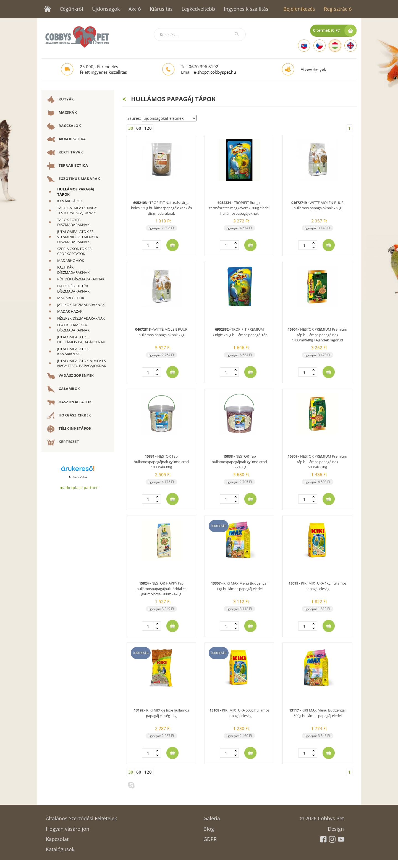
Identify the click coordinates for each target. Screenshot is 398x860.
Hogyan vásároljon (67, 827)
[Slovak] (304, 45)
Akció (135, 9)
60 (138, 128)
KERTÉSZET (63, 442)
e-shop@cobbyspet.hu (215, 72)
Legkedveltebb (198, 9)
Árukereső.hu (78, 477)
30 (130, 128)
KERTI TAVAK (65, 152)
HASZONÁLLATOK (69, 402)
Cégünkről (71, 9)
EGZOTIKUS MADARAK (73, 179)
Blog (208, 827)
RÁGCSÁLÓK (64, 126)
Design (336, 827)
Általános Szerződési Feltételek (81, 816)
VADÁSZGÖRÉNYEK (70, 376)
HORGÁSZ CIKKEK (69, 416)
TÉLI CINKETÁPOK (69, 429)
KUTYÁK (60, 99)
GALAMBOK (63, 389)
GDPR (210, 837)
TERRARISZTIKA (67, 166)
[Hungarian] (335, 45)
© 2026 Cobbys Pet (322, 816)
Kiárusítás (161, 9)
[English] (350, 45)
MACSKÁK (62, 113)
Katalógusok (60, 847)
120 (148, 128)
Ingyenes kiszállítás (246, 9)
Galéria (211, 816)
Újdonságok (106, 9)
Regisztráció (338, 9)
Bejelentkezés (299, 9)
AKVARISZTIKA (66, 139)
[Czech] (319, 45)
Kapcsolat (57, 837)
